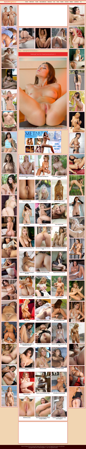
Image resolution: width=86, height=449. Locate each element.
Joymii (57, 446)
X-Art (45, 446)
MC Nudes (37, 446)
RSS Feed (32, 1)
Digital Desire (53, 446)
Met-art (22, 446)
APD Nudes (41, 446)
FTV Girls (48, 446)
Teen (58, 1)
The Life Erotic (62, 446)
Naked (10, 2)
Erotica (66, 1)
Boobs (62, 1)
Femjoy (26, 446)
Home (26, 1)
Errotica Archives (31, 446)
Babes (71, 1)
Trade (36, 1)
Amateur (50, 1)
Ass (54, 1)
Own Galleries (43, 1)
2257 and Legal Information (52, 447)
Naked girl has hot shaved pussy (30, 50)
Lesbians (76, 1)
